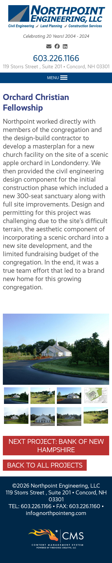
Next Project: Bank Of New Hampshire (56, 445)
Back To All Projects (44, 465)
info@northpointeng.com (56, 513)
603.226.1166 (56, 58)
